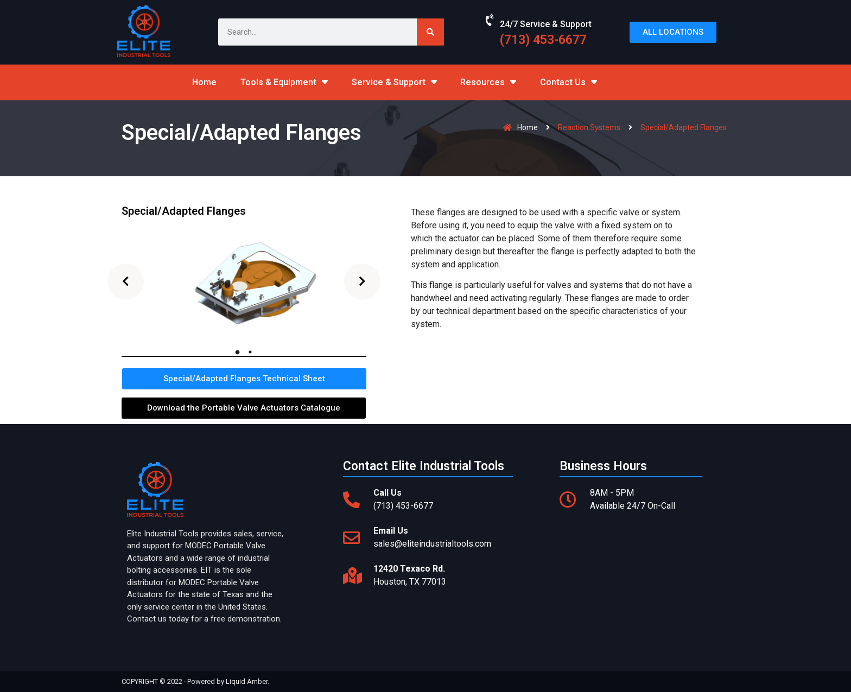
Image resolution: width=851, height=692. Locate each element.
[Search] (430, 32)
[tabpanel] (244, 281)
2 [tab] (250, 352)
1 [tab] (237, 352)
